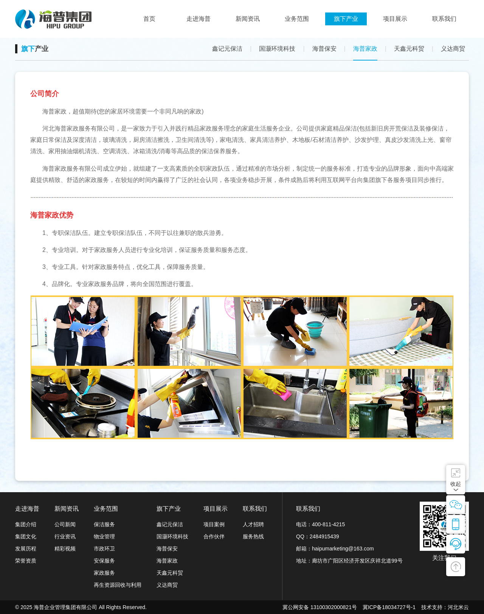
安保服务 (104, 561)
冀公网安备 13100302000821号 (319, 607)
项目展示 (215, 508)
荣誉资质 (25, 561)
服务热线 (253, 536)
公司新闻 (65, 524)
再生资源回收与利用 (117, 585)
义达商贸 (453, 48)
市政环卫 (104, 549)
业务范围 (106, 508)
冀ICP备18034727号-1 (389, 607)
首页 (149, 19)
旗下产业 (169, 508)
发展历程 (25, 549)
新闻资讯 (66, 508)
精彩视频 (65, 549)
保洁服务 (104, 524)
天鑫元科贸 (409, 48)
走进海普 (27, 508)
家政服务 (104, 573)
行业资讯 (65, 536)
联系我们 (255, 508)
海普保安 (324, 48)
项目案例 (214, 524)
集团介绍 (25, 524)
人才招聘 (253, 524)
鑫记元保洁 (227, 48)
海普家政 (365, 48)
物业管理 (104, 536)
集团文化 (25, 536)
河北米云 (458, 607)
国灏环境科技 (277, 48)
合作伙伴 (214, 536)
